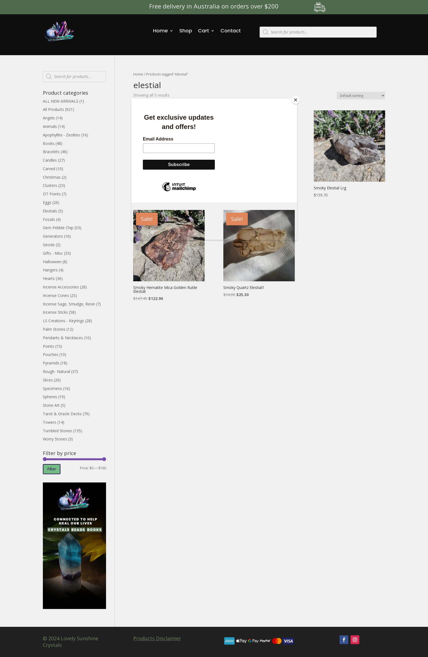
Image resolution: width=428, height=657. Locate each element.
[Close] (295, 100)
